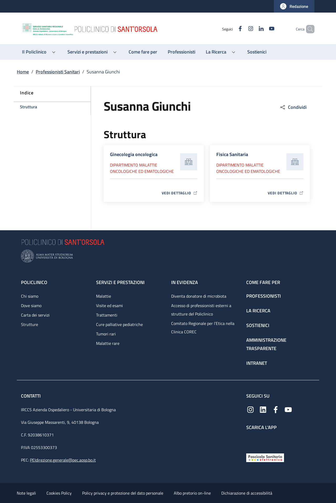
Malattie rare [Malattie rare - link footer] (107, 343)
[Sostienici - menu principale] (257, 52)
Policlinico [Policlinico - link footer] (34, 282)
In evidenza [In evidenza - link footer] (184, 282)
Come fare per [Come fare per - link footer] (263, 282)
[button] (294, 6)
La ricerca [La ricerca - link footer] (258, 310)
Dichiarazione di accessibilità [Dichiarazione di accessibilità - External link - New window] (246, 493)
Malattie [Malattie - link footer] (103, 296)
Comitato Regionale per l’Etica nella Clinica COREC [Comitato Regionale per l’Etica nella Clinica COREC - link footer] (202, 327)
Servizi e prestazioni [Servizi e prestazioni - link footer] (120, 282)
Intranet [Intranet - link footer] (256, 363)
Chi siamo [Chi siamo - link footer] (29, 296)
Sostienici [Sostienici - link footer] (257, 325)
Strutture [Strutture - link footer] (29, 324)
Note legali (26, 493)
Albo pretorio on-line (192, 493)
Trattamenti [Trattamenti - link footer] (106, 315)
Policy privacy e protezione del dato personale (122, 493)
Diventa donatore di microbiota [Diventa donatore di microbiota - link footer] (198, 296)
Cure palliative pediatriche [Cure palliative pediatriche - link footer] (119, 324)
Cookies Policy (59, 493)
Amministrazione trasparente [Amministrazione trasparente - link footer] (266, 344)
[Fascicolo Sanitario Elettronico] (265, 457)
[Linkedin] (252, 29)
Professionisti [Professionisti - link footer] (263, 295)
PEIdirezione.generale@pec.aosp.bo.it (63, 460)
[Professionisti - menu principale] (181, 52)
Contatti (31, 395)
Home (23, 71)
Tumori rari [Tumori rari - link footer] (106, 334)
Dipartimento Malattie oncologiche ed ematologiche (142, 168)
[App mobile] (250, 440)
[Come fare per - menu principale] (142, 52)
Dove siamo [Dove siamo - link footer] (31, 305)
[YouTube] (263, 29)
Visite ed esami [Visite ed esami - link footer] (109, 305)
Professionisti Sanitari (58, 71)
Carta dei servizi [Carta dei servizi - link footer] (35, 315)
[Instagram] (242, 29)
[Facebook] (231, 29)
